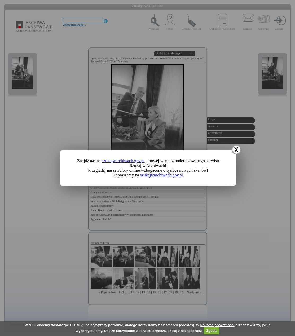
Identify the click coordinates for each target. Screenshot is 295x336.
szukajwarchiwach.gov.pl (123, 160)
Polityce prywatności (217, 325)
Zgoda (211, 331)
